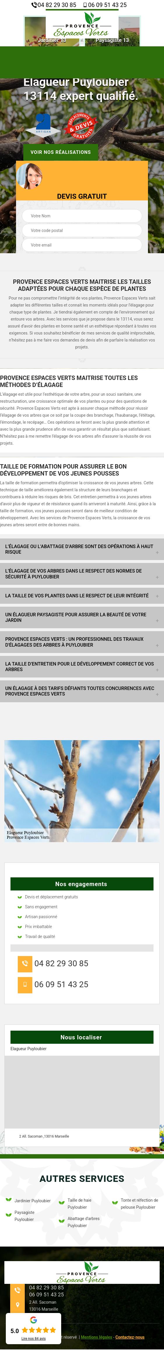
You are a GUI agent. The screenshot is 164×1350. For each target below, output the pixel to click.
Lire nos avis (34, 1339)
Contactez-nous (129, 1337)
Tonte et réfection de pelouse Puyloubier (135, 1204)
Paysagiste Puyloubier (20, 1216)
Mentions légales (96, 1337)
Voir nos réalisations (61, 152)
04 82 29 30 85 (53, 4)
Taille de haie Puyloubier (75, 1204)
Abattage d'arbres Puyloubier (79, 1222)
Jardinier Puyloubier (28, 1201)
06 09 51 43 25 (104, 4)
